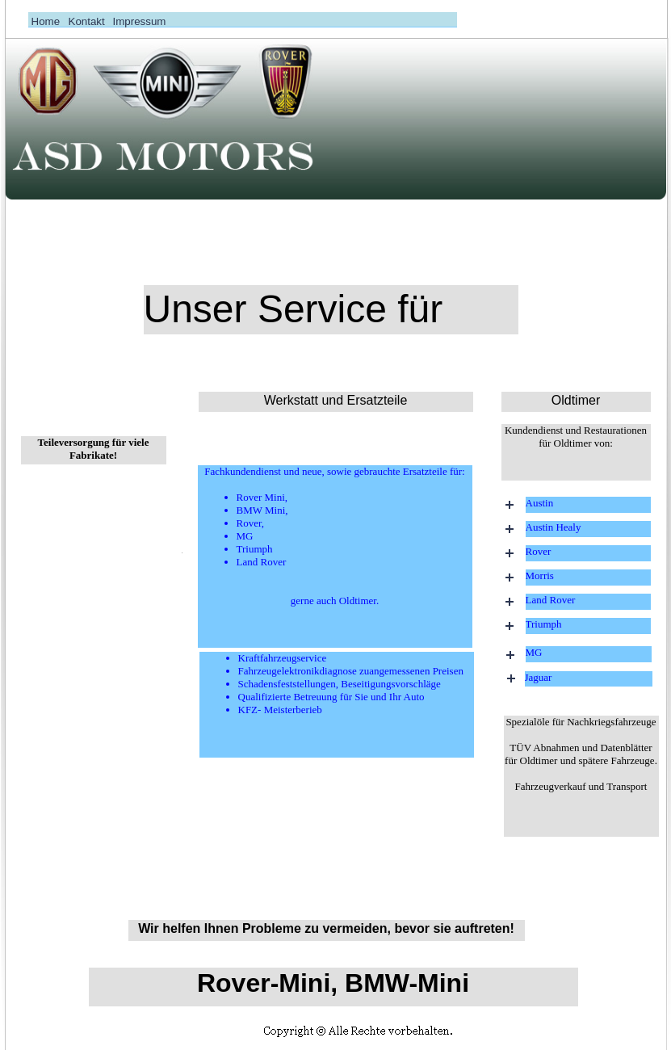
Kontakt (87, 21)
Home (46, 21)
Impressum (139, 21)
